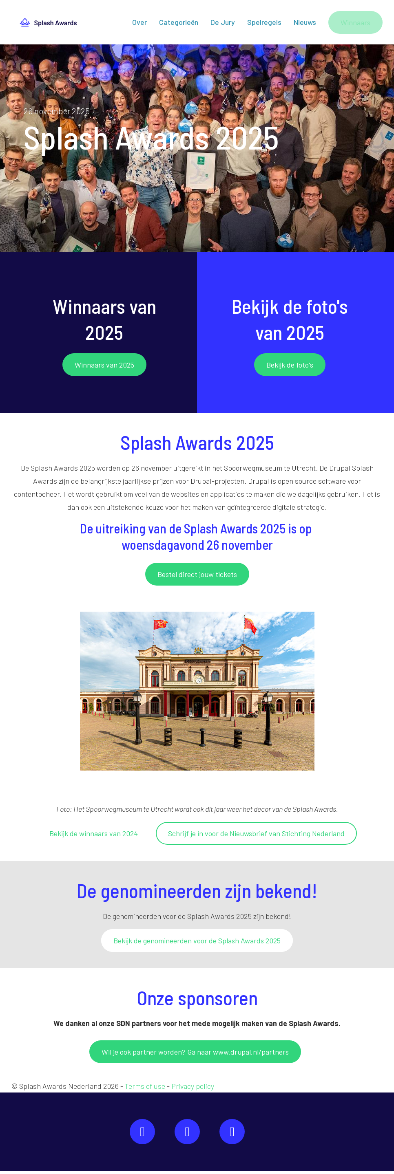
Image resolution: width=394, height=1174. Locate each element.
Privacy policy (192, 1089)
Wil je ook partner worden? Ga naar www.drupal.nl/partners (195, 1055)
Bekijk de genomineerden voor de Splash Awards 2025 (197, 943)
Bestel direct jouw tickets (197, 577)
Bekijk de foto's (289, 367)
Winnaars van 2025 (104, 367)
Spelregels (264, 23)
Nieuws (305, 23)
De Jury (222, 23)
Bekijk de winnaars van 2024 (93, 836)
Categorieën (178, 23)
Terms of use (145, 1089)
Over (139, 23)
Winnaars (355, 24)
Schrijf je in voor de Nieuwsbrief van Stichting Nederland (256, 836)
